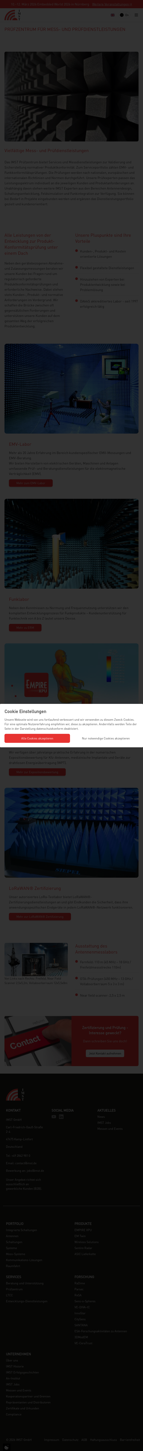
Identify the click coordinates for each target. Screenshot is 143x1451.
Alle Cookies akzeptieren (37, 738)
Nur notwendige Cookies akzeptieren (106, 738)
